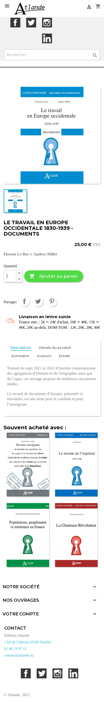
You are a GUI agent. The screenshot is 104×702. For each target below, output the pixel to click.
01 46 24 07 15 (15, 649)
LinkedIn (47, 38)
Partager (24, 301)
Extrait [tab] (64, 356)
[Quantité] (10, 276)
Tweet (38, 301)
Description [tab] (20, 348)
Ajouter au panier (53, 276)
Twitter (31, 22)
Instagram (47, 22)
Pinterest (52, 301)
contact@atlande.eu (19, 655)
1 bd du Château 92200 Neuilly (27, 642)
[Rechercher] (52, 54)
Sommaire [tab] (20, 356)
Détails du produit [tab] (55, 348)
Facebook (15, 22)
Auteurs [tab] (44, 356)
